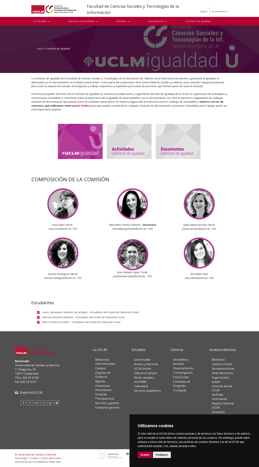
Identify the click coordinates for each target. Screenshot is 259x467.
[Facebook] (23, 402)
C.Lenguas (180, 390)
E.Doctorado (181, 377)
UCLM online (142, 368)
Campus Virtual (222, 364)
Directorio (218, 412)
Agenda (100, 381)
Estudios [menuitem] (122, 21)
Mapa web (55, 461)
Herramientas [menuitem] (218, 11)
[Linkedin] (36, 402)
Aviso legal (21, 458)
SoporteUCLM (31, 392)
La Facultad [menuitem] (40, 21)
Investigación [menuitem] (156, 21)
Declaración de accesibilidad (30, 461)
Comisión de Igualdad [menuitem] (198, 21)
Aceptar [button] (145, 454)
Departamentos (183, 368)
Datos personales (51, 458)
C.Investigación (183, 373)
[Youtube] (50, 402)
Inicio (40, 48)
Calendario (141, 386)
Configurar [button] (162, 454)
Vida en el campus (145, 373)
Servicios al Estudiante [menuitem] (81, 21)
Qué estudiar (142, 359)
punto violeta (81, 105)
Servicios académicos (147, 391)
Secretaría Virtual (223, 368)
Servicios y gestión (107, 403)
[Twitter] (29, 402)
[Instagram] (43, 402)
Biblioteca (218, 359)
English (204, 11)
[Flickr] (56, 402)
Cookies (34, 458)
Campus (100, 368)
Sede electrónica (222, 373)
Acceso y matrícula (146, 364)
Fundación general (107, 407)
